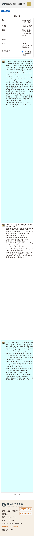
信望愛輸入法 (25, 514)
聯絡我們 (5, 527)
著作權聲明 (14, 527)
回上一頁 (17, 16)
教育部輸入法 (25, 509)
